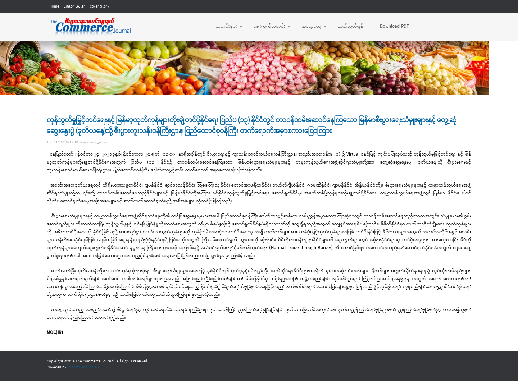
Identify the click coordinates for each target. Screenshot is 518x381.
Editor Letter (74, 6)
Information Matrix (83, 367)
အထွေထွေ (311, 27)
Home (54, 6)
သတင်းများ (226, 27)
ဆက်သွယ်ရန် (350, 26)
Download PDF (394, 26)
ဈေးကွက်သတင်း (268, 27)
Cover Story (99, 6)
